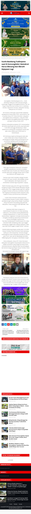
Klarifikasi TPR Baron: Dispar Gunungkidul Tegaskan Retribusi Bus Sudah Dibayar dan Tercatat (19, 445)
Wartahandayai (6, 72)
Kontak (20, 504)
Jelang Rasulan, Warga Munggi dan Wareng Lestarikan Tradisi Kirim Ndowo (18, 421)
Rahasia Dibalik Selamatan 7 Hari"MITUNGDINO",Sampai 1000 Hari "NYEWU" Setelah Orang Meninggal (17, 485)
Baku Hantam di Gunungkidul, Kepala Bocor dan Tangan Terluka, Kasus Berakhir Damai (19, 437)
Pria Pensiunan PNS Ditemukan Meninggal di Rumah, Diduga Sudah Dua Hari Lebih (18, 413)
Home (10, 504)
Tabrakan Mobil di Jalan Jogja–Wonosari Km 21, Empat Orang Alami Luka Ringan (18, 429)
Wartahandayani (12, 506)
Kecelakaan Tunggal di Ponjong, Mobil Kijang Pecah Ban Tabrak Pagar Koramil (17, 498)
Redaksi (15, 504)
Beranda (3, 57)
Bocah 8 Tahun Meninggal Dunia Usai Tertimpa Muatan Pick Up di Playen (19, 398)
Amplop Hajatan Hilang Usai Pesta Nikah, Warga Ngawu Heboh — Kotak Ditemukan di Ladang (19, 406)
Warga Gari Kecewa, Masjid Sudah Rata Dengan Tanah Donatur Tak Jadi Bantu (17, 492)
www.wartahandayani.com (16, 508)
